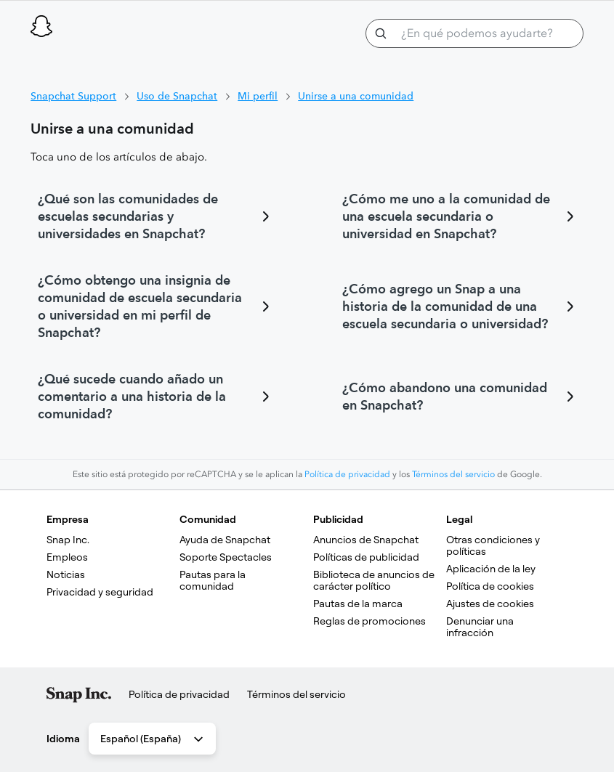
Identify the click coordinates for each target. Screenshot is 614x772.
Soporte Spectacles (225, 557)
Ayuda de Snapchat (224, 539)
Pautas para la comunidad (213, 580)
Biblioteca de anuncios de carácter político (375, 580)
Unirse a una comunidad (355, 95)
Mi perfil (258, 95)
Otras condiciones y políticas (494, 545)
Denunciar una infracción (481, 626)
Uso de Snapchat (177, 95)
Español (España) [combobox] (153, 739)
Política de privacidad (347, 474)
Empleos (67, 557)
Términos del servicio (453, 474)
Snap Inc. (68, 539)
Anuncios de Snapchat (366, 539)
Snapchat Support (73, 95)
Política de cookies (490, 586)
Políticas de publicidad (366, 557)
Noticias (66, 574)
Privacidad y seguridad (100, 591)
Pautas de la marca (358, 603)
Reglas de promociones (369, 620)
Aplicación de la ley (491, 568)
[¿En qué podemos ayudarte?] (474, 33)
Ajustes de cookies (490, 603)
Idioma (63, 738)
